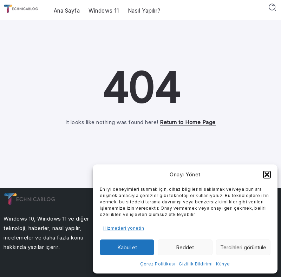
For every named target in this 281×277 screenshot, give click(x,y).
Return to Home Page (188, 122)
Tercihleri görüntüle (243, 247)
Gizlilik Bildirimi (196, 263)
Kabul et (127, 247)
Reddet (185, 247)
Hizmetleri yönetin (123, 228)
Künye (223, 263)
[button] (266, 174)
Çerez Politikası (157, 263)
